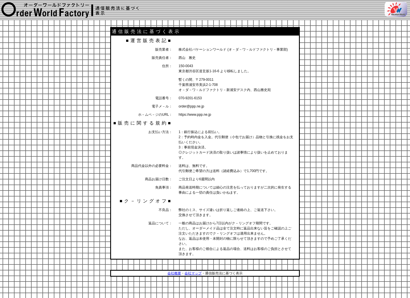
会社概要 (174, 273)
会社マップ (193, 273)
